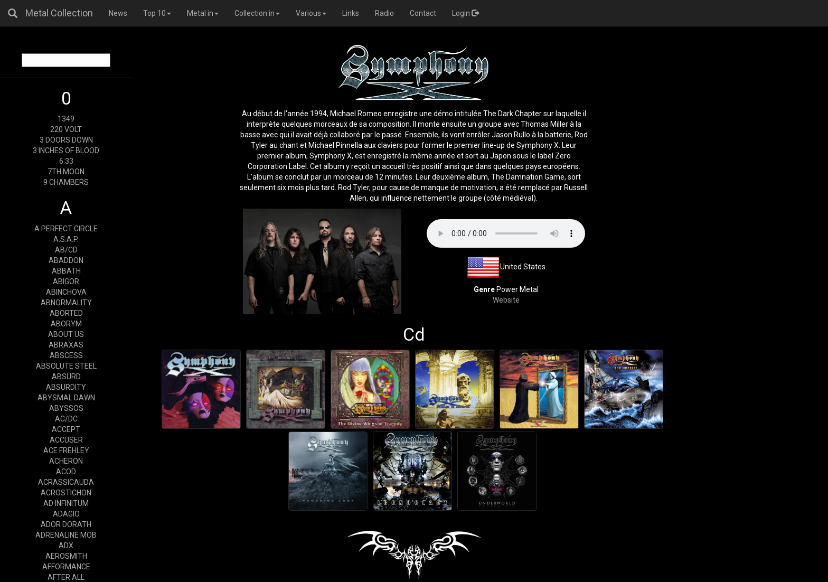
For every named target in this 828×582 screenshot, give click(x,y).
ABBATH (66, 271)
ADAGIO (66, 514)
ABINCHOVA (66, 292)
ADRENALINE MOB (66, 535)
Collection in (257, 13)
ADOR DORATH (66, 524)
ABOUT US (66, 334)
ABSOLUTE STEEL (66, 366)
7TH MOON (66, 171)
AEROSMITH (66, 556)
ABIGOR (66, 281)
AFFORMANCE (66, 566)
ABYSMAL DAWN (66, 397)
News (118, 13)
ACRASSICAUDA (66, 482)
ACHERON (66, 461)
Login (465, 13)
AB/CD (66, 250)
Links (350, 13)
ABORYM (66, 324)
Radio (384, 13)
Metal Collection (59, 12)
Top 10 (157, 13)
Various (311, 13)
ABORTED (66, 313)
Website (506, 300)
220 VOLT (66, 129)
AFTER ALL (66, 577)
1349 (66, 119)
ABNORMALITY (66, 302)
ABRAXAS (66, 345)
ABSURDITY (66, 387)
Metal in (203, 13)
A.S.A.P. (66, 239)
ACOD (66, 471)
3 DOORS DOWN (66, 140)
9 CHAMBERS (66, 182)
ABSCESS (66, 355)
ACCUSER (66, 440)
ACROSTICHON (66, 493)
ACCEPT (66, 429)
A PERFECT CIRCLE (66, 228)
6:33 (66, 161)
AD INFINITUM (66, 503)
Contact (423, 13)
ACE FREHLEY (66, 450)
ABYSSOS (66, 408)
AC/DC (66, 419)
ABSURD (66, 376)
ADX (66, 545)
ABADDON (66, 260)
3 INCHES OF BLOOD (66, 150)
